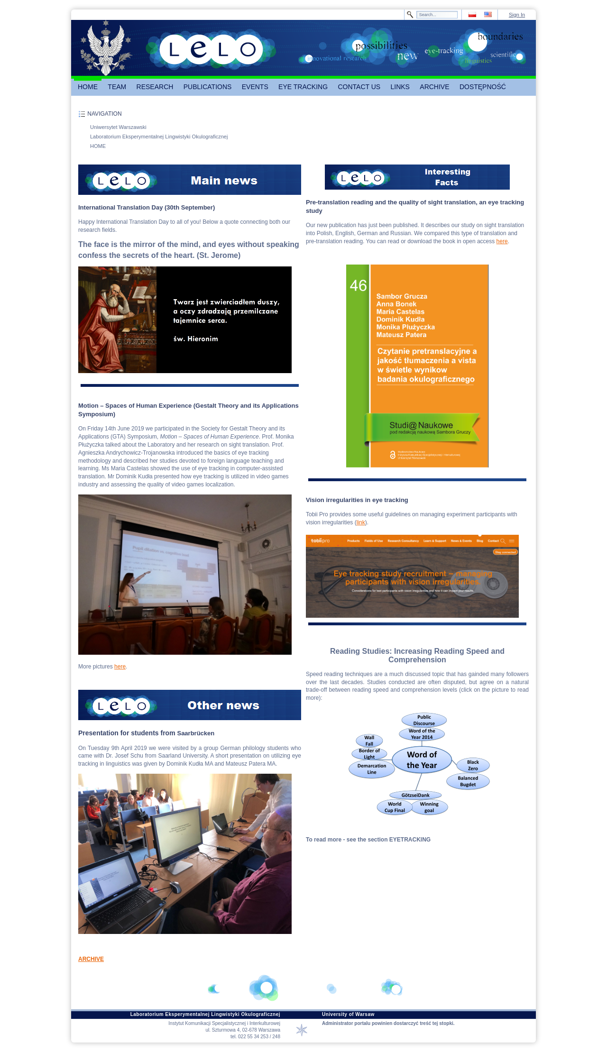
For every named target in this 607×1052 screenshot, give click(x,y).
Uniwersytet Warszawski (118, 127)
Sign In (517, 15)
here (120, 666)
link (361, 522)
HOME (98, 146)
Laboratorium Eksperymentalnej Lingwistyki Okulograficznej (159, 136)
